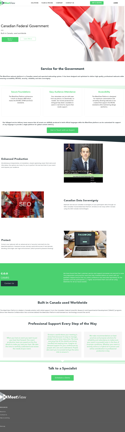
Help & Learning (5, 418)
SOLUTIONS (34, 3)
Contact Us (3, 415)
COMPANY (59, 3)
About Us (3, 412)
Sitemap (2, 426)
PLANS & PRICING (47, 3)
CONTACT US (70, 3)
